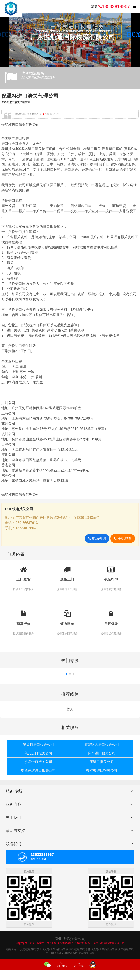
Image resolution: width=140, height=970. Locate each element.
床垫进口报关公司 (102, 753)
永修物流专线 (93, 949)
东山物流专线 (44, 949)
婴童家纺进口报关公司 (38, 770)
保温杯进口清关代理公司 (30, 96)
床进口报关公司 (102, 762)
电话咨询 (97, 538)
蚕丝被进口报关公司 (101, 770)
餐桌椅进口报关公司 (38, 744)
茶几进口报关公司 (38, 753)
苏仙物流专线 (60, 949)
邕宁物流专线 (54, 953)
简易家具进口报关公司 (101, 744)
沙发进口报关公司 (38, 762)
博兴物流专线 (77, 949)
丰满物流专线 (109, 949)
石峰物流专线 (70, 953)
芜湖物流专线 (86, 953)
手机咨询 (122, 538)
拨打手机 (78, 964)
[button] (135, 33)
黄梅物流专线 (28, 949)
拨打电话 (61, 964)
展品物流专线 (126, 949)
